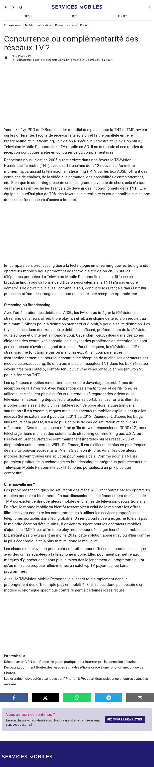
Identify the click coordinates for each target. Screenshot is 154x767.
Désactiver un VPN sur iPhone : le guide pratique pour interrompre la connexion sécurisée (71, 662)
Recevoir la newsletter (125, 719)
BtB (74, 16)
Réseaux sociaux (65, 25)
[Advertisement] (77, 97)
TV (29, 56)
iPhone (21, 56)
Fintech (124, 16)
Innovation (44, 25)
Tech (27, 16)
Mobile (29, 25)
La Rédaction (23, 59)
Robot (84, 25)
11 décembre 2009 (53, 59)
